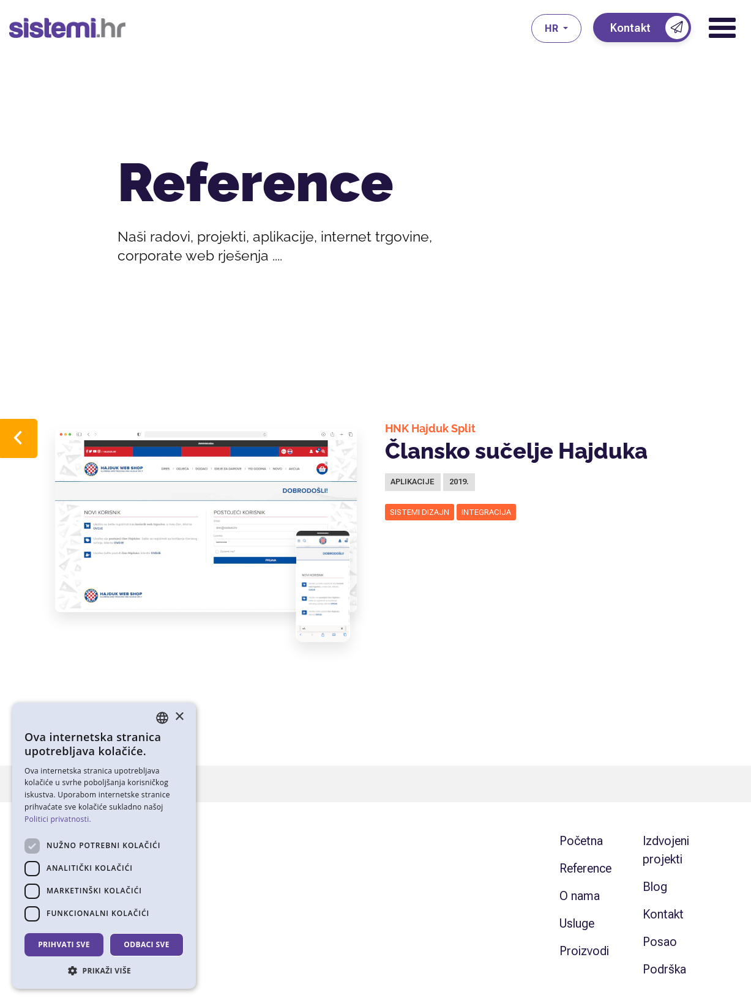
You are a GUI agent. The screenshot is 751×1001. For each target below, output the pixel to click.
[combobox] (162, 718)
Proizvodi (584, 951)
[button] (104, 970)
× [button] (179, 717)
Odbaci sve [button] (147, 944)
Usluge (576, 923)
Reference (585, 868)
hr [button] (553, 28)
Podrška (664, 969)
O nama (579, 895)
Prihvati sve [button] (64, 944)
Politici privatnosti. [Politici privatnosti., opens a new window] (57, 819)
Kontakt (663, 914)
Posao (660, 941)
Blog (655, 886)
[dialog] (104, 846)
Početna (581, 840)
